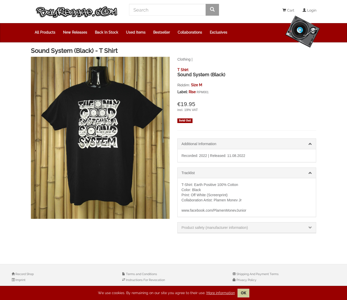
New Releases (75, 32)
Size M (196, 85)
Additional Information (198, 144)
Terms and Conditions (141, 274)
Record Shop (24, 274)
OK (243, 293)
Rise (193, 92)
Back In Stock (106, 32)
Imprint (20, 280)
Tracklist (188, 173)
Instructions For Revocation (145, 280)
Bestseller (161, 32)
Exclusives (218, 32)
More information (220, 293)
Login (309, 10)
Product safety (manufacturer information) (214, 228)
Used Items (135, 32)
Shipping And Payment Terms (257, 274)
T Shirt (182, 70)
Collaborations (190, 32)
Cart (288, 10)
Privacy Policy (246, 280)
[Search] (167, 10)
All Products (45, 32)
